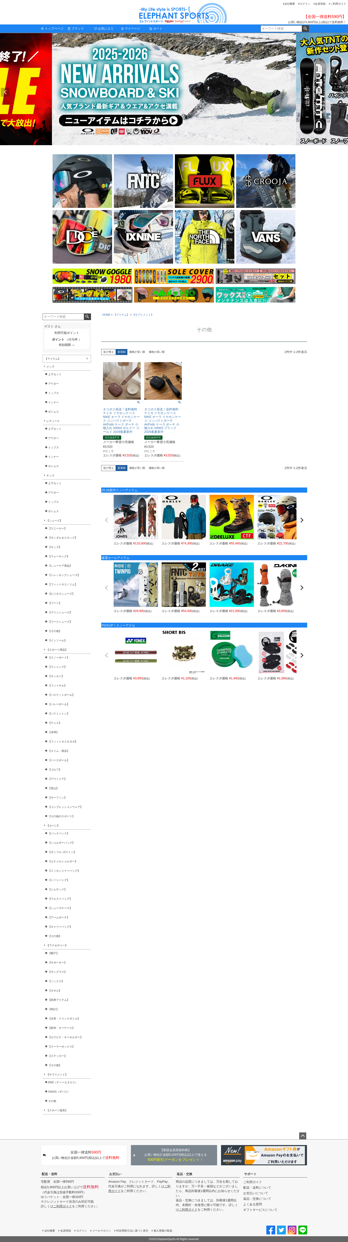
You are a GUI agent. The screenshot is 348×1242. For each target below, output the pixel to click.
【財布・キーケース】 (61, 1027)
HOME (106, 314)
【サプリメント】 (57, 1074)
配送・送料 (49, 1174)
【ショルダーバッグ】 (61, 842)
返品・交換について (257, 1198)
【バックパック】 (58, 833)
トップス (53, 393)
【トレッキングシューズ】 (64, 575)
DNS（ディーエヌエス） (63, 1082)
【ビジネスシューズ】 (61, 593)
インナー (53, 402)
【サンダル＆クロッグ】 (62, 537)
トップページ (52, 28)
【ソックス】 (56, 981)
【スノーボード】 (58, 657)
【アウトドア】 (57, 779)
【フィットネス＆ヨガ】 (62, 741)
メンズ (50, 366)
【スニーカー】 (57, 528)
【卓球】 (53, 732)
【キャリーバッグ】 (60, 926)
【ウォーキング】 (58, 556)
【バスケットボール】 (61, 694)
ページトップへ (302, 1136)
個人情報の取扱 (163, 1230)
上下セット (54, 374)
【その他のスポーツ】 (61, 816)
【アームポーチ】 (58, 917)
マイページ (130, 28)
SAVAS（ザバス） (59, 1091)
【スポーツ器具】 (57, 1110)
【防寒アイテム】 (58, 999)
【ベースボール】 (58, 760)
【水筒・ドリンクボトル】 (64, 1018)
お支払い (115, 1174)
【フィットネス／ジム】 (62, 584)
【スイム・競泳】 (58, 750)
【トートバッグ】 (58, 880)
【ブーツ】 (54, 603)
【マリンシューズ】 (60, 612)
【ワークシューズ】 (60, 621)
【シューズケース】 (60, 908)
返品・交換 (184, 1174)
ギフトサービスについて (260, 1210)
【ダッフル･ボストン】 (62, 852)
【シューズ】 (54, 520)
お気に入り (104, 28)
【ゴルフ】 (54, 769)
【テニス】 (54, 722)
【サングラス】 (57, 971)
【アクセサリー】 (57, 945)
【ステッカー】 (57, 1055)
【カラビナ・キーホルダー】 (65, 1037)
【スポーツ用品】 (57, 649)
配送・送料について (257, 1187)
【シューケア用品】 (60, 565)
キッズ (50, 475)
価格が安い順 (137, 351)
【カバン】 (53, 825)
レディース (53, 421)
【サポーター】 (57, 962)
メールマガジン (101, 1230)
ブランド (75, 28)
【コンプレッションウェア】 (65, 807)
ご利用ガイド (338, 3)
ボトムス (53, 411)
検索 (305, 29)
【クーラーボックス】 (61, 1046)
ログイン (305, 3)
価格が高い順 (157, 351)
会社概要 (289, 3)
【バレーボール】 (58, 704)
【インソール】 (57, 640)
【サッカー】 (56, 676)
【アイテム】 (53, 358)
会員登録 (320, 3)
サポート (250, 1174)
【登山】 (53, 788)
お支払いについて (255, 1193)
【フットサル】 (57, 685)
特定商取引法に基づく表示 (132, 1230)
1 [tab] (171, 149)
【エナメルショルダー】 (62, 861)
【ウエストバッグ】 (60, 898)
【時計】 (53, 1009)
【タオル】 (54, 990)
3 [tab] (177, 149)
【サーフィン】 (57, 797)
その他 (52, 1101)
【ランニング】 (57, 666)
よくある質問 (252, 1204)
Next (342, 92)
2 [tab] (174, 149)
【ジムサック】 (57, 889)
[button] (106, 520)
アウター (53, 383)
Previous (5, 92)
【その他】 (54, 631)
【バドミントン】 (58, 713)
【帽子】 (53, 953)
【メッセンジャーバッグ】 (64, 870)
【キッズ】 (54, 547)
